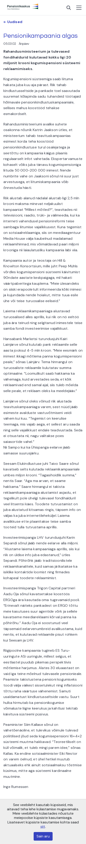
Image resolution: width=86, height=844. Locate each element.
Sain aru (43, 836)
